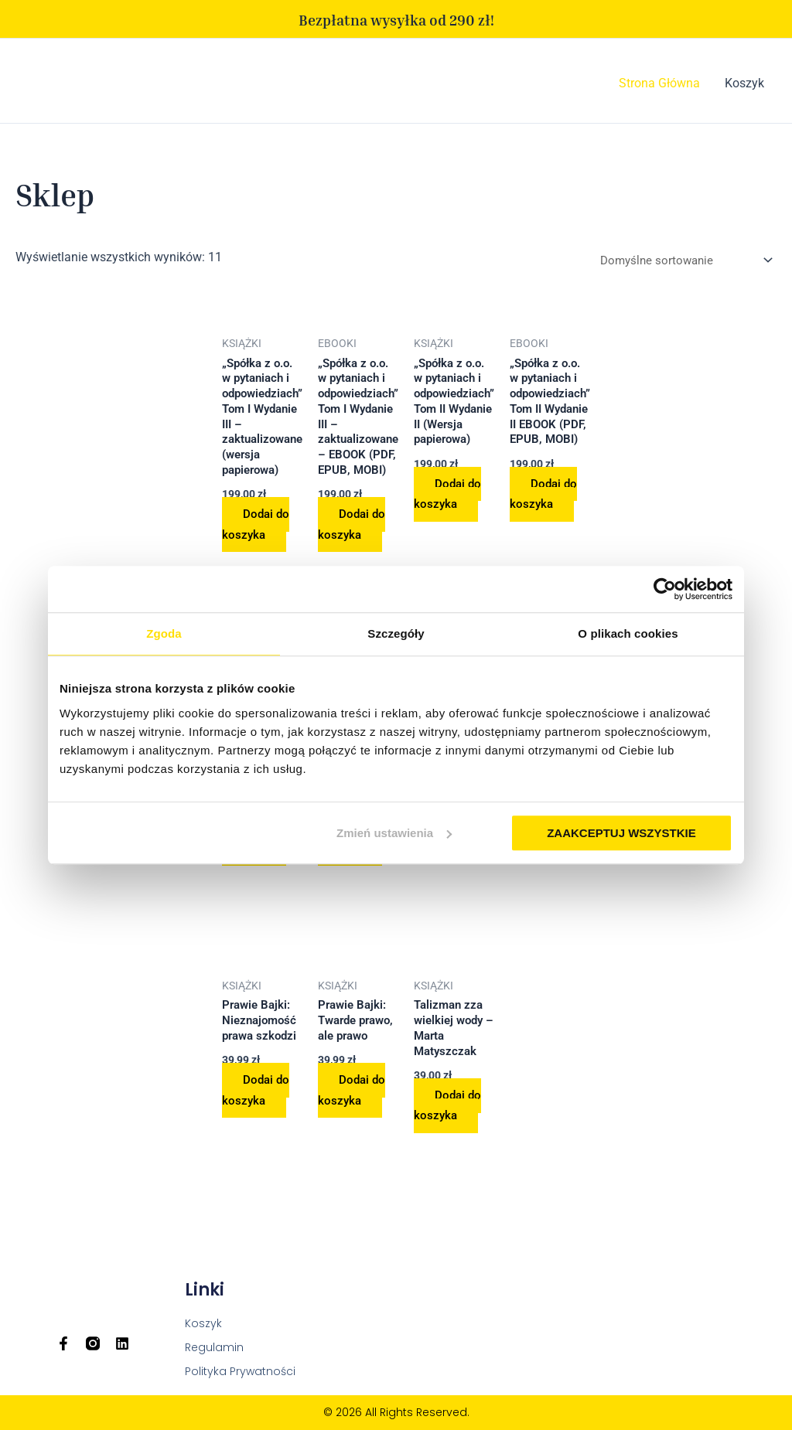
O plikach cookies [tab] (628, 633)
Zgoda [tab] (164, 633)
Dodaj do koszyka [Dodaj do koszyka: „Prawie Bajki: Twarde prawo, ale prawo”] (361, 1128)
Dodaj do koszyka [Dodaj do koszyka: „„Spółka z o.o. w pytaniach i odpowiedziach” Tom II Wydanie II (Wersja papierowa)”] (464, 506)
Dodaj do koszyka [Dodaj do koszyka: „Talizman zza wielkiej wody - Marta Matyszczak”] (464, 1144)
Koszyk (744, 83)
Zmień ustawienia (394, 832)
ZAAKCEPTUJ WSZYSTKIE (621, 832)
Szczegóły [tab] (395, 633)
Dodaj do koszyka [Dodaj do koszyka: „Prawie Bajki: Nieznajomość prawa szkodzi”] (258, 1128)
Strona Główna (659, 83)
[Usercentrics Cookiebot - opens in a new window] (664, 589)
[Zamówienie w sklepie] (678, 262)
